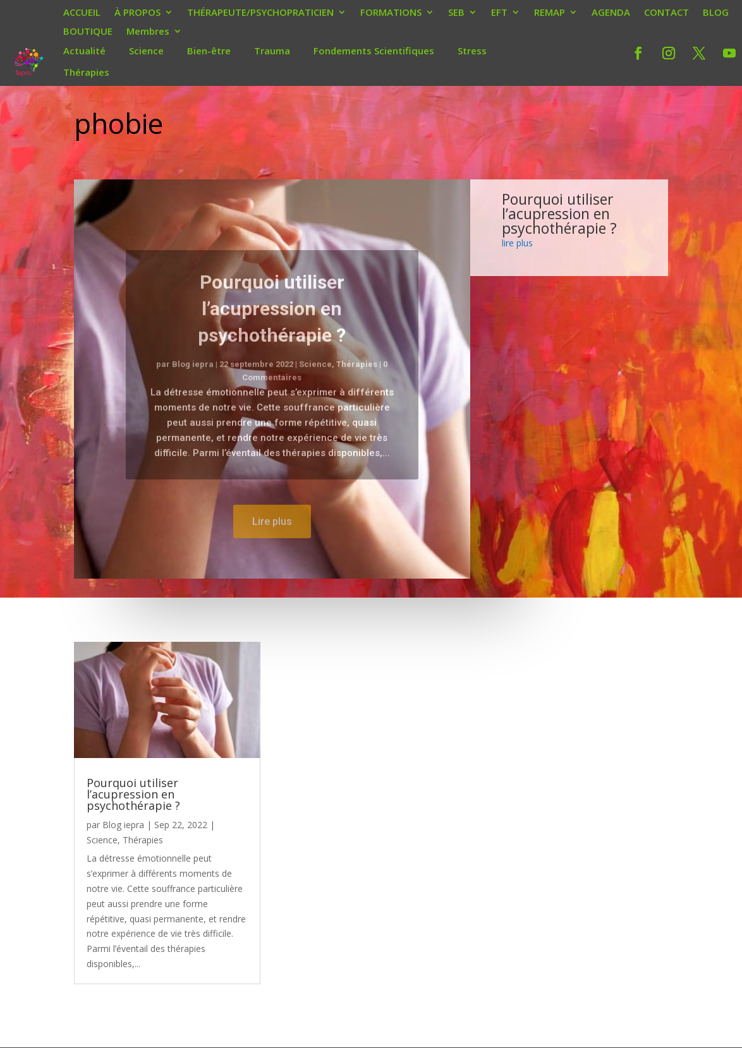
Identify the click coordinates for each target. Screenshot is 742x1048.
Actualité (84, 50)
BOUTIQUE (88, 32)
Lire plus (272, 542)
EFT (499, 13)
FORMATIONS (391, 13)
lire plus (517, 243)
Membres (147, 32)
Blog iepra (193, 384)
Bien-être (209, 50)
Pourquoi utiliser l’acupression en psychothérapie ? (272, 328)
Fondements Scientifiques (373, 50)
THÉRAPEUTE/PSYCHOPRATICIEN (260, 13)
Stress (472, 50)
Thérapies (86, 72)
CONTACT (666, 13)
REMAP (549, 13)
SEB (456, 13)
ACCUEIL (81, 13)
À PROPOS (137, 13)
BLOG (716, 13)
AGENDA (611, 13)
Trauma (272, 50)
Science (146, 50)
